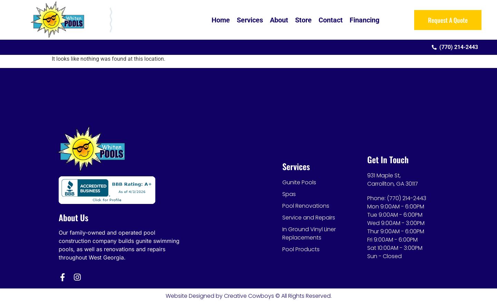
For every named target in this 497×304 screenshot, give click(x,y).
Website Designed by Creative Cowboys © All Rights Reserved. (249, 296)
